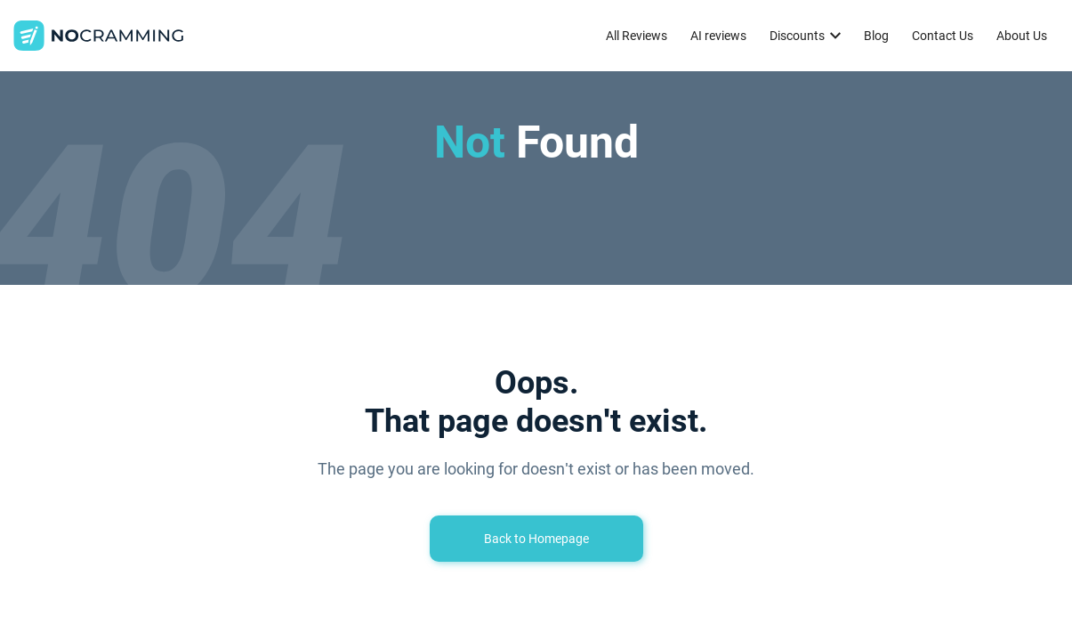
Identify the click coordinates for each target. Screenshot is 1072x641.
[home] (98, 35)
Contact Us (942, 35)
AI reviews (718, 35)
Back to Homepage (536, 538)
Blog (876, 35)
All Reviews (636, 35)
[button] (805, 35)
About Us (1021, 35)
